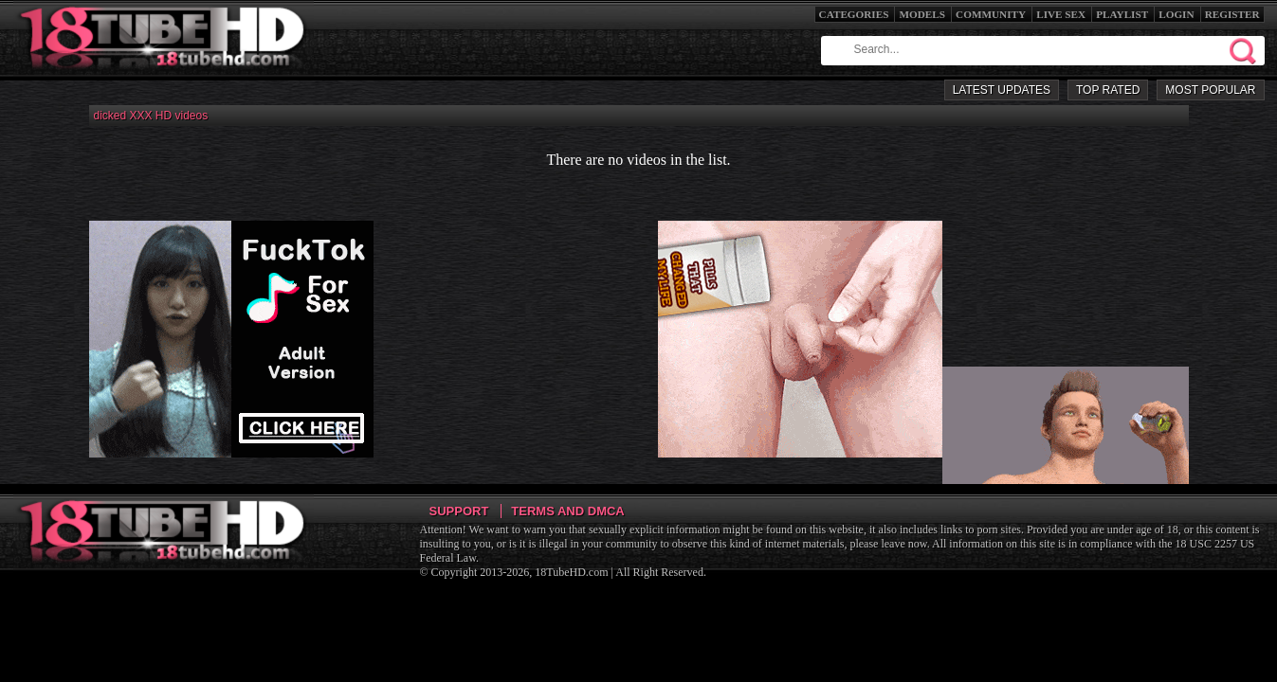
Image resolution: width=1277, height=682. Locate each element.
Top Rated (1108, 90)
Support (459, 511)
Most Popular (1210, 90)
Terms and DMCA (567, 511)
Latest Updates (1001, 90)
